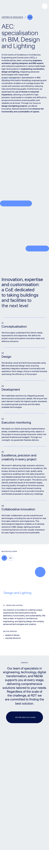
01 (4, 558)
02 (10, 558)
